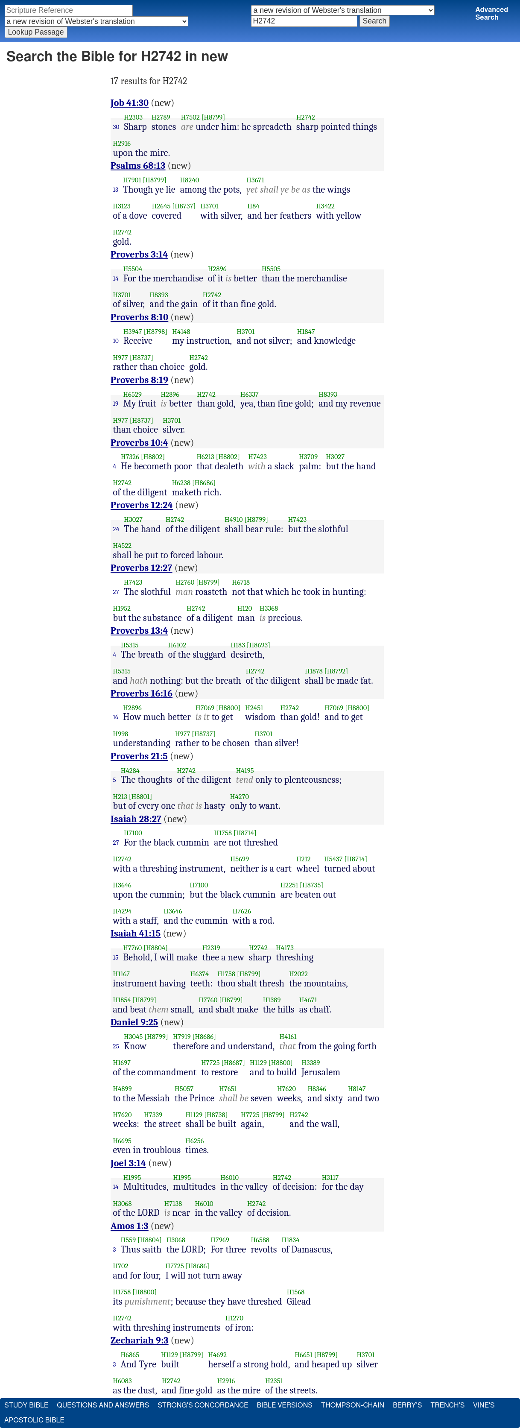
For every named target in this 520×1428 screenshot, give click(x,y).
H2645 (161, 206)
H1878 (314, 671)
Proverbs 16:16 (141, 693)
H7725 (210, 1063)
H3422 (325, 206)
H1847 (306, 332)
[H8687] (233, 1063)
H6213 (205, 457)
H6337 (249, 394)
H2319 (211, 948)
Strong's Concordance (203, 1405)
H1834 (291, 1240)
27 (116, 592)
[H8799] (213, 117)
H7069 (205, 708)
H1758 (223, 833)
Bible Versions (285, 1405)
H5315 (130, 645)
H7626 (242, 911)
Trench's (447, 1405)
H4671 (308, 1000)
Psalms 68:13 (138, 165)
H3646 (122, 885)
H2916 (122, 143)
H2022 (298, 974)
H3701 (210, 206)
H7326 (130, 457)
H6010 (229, 1177)
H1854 (122, 1000)
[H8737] (184, 206)
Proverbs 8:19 (139, 380)
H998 (121, 734)
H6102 (177, 645)
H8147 (357, 1089)
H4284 (130, 771)
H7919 (182, 1037)
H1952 (122, 608)
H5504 (133, 269)
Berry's (407, 1405)
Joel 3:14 (128, 1163)
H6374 (199, 974)
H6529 (132, 394)
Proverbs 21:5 (139, 756)
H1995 (132, 1177)
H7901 (132, 180)
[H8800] (228, 708)
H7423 (257, 457)
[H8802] (153, 457)
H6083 (122, 1381)
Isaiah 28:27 (136, 819)
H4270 (239, 797)
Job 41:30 (130, 102)
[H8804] (155, 948)
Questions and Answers (103, 1405)
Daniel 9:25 (134, 1022)
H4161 (288, 1037)
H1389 (272, 1000)
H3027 (335, 457)
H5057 (184, 1089)
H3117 (330, 1177)
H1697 (122, 1063)
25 (116, 1046)
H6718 (241, 582)
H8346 (316, 1089)
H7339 (153, 1115)
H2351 (274, 1381)
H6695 (122, 1141)
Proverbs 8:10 (139, 317)
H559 (128, 1240)
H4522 (122, 545)
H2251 (289, 885)
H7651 (228, 1089)
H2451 (254, 708)
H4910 (234, 519)
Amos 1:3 (130, 1226)
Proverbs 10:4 (139, 442)
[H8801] (140, 797)
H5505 (271, 269)
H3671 (255, 180)
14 (116, 278)
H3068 (122, 1204)
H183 (238, 645)
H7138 (173, 1204)
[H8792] (336, 671)
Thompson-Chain (352, 1405)
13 (116, 189)
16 (116, 717)
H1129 (258, 1063)
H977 (121, 358)
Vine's (483, 1405)
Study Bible (26, 1405)
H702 (121, 1266)
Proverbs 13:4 (139, 630)
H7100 (133, 833)
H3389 (310, 1063)
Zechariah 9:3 (140, 1340)
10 (116, 341)
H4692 (217, 1355)
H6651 (304, 1355)
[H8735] (311, 885)
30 (116, 127)
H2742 (305, 117)
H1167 (121, 974)
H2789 (161, 117)
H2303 (133, 117)
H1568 (296, 1292)
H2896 (217, 269)
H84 (254, 206)
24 (116, 529)
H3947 (132, 332)
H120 (244, 608)
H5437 (333, 859)
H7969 (219, 1240)
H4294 (122, 911)
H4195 (245, 771)
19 (116, 403)
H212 (303, 859)
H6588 (260, 1240)
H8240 (189, 180)
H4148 (181, 332)
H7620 (286, 1089)
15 (116, 957)
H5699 (240, 859)
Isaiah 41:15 (136, 933)
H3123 (122, 206)
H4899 (122, 1089)
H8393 (158, 295)
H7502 (190, 117)
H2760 (184, 582)
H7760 (132, 948)
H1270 (234, 1318)
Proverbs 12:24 (142, 505)
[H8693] (258, 645)
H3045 (133, 1037)
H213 (120, 797)
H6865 (130, 1355)
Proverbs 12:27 (141, 568)
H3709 (308, 457)
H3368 (269, 608)
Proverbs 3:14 (139, 254)
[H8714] (245, 833)
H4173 (285, 948)
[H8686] (204, 483)
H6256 (194, 1141)
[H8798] (155, 332)
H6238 (181, 483)
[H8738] (216, 1115)
